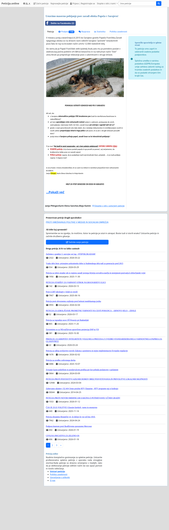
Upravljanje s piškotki (60, 512)
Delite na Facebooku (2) (59, 58)
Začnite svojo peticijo (77, 277)
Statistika (99, 66)
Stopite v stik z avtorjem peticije (108, 240)
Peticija (50, 66)
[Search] (137, 3)
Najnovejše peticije (59, 3)
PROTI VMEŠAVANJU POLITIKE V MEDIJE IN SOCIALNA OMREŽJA (77, 257)
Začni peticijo (41, 3)
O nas (52, 515)
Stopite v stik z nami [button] (106, 3)
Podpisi (66, 66)
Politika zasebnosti (118, 66)
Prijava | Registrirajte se (82, 3)
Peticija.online (10, 3)
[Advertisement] (105, 28)
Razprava (84, 66)
